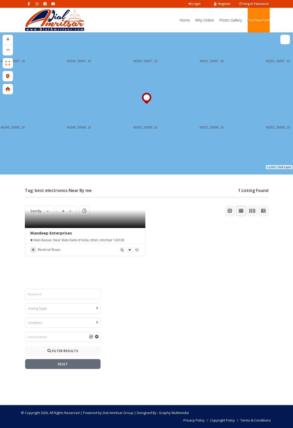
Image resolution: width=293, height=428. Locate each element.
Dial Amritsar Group (118, 412)
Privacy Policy (194, 420)
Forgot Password (253, 4)
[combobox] (63, 308)
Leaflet (271, 167)
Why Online (204, 20)
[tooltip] (122, 250)
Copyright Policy (222, 420)
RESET (63, 364)
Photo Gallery (230, 20)
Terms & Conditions (255, 420)
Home (185, 20)
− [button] (8, 50)
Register (222, 4)
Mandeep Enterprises (51, 233)
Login (194, 4)
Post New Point (259, 20)
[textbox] (63, 308)
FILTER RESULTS (62, 350)
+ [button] (8, 40)
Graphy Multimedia (174, 412)
